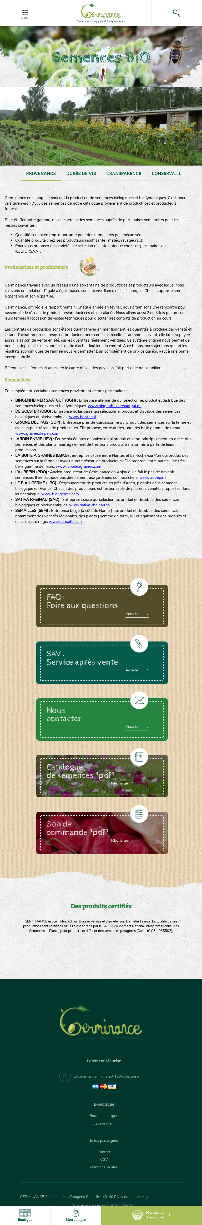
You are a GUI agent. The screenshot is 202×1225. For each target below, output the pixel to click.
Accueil (90, 45)
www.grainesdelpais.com (37, 433)
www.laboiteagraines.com (78, 466)
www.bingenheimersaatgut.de (115, 406)
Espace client (104, 1123)
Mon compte (76, 1215)
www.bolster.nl (82, 417)
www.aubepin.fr (153, 477)
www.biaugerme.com (60, 494)
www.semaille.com (65, 521)
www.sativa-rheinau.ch (89, 505)
